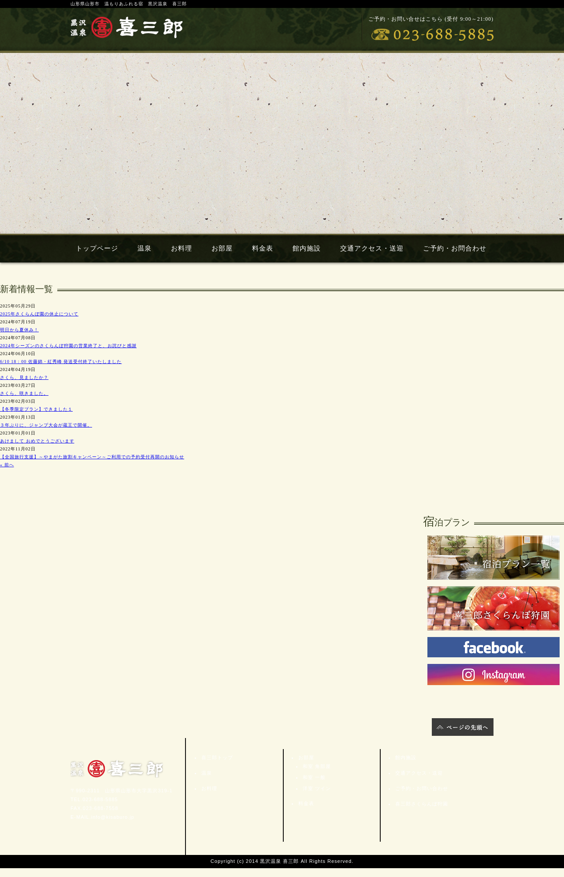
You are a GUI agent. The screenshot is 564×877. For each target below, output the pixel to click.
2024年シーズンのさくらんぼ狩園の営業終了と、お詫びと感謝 (68, 345)
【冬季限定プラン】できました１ (36, 409)
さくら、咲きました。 (24, 393)
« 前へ (7, 464)
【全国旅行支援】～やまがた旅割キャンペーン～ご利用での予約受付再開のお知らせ (92, 456)
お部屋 (222, 248)
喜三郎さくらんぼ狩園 (420, 803)
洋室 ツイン (317, 788)
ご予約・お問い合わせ (420, 788)
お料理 (181, 248)
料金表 (262, 248)
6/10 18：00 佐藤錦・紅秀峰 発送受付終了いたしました (61, 361)
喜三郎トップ (216, 757)
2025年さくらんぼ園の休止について (39, 313)
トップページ (97, 248)
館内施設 (307, 248)
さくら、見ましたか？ (24, 377)
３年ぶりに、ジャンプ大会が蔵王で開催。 (46, 425)
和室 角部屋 (317, 766)
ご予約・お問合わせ (454, 248)
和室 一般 (314, 777)
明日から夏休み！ (19, 329)
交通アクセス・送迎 (372, 248)
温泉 (144, 248)
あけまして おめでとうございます (37, 440)
